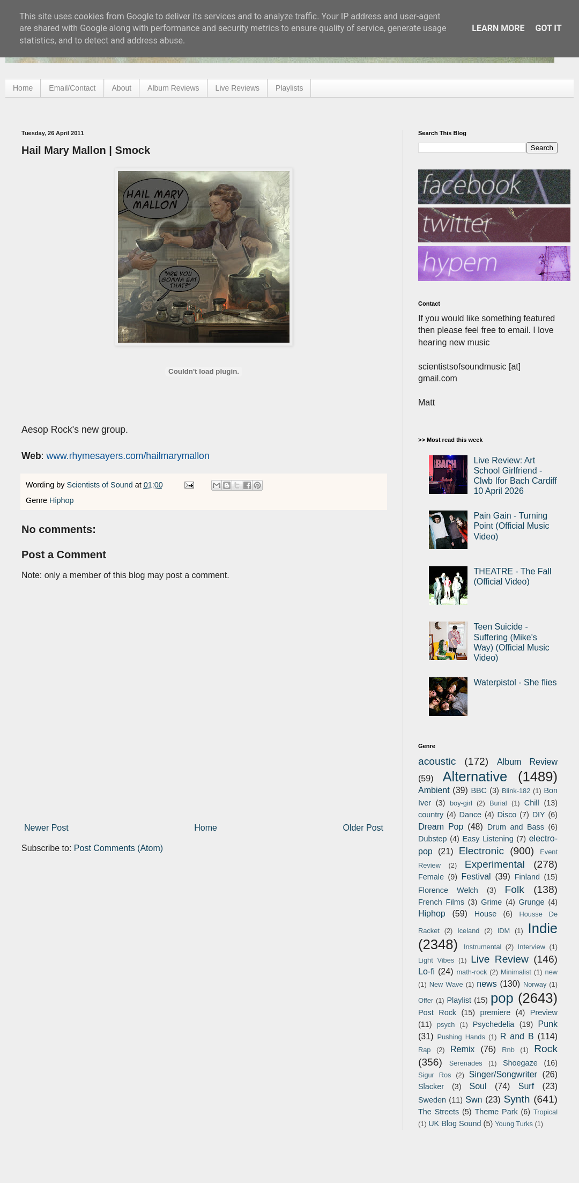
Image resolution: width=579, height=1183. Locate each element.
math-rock (471, 972)
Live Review (500, 959)
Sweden (432, 1100)
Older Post (363, 827)
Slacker (431, 1086)
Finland (527, 877)
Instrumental (482, 947)
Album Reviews (173, 88)
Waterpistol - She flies (514, 682)
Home (23, 88)
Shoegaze (520, 1063)
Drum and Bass (515, 827)
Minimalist (516, 972)
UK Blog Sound (454, 1123)
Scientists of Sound (101, 484)
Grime (491, 902)
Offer (425, 1000)
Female (431, 877)
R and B (517, 1036)
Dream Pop (440, 826)
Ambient (434, 790)
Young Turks (514, 1124)
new (551, 972)
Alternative (474, 776)
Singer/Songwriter (503, 1074)
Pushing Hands (461, 1037)
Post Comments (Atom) (118, 848)
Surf (526, 1086)
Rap (424, 1050)
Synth (516, 1099)
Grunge (532, 902)
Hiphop (61, 500)
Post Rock (437, 1012)
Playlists (289, 88)
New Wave (446, 984)
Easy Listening (488, 838)
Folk (514, 889)
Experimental (495, 864)
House (485, 914)
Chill (531, 802)
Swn (473, 1099)
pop (502, 997)
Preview (544, 1012)
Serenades (465, 1063)
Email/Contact (72, 88)
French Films (441, 902)
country (430, 814)
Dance (470, 814)
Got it (548, 28)
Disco (506, 814)
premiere (495, 1012)
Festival (476, 876)
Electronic (481, 850)
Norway (534, 984)
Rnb (508, 1050)
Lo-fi (426, 971)
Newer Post (46, 827)
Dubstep (432, 838)
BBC (479, 790)
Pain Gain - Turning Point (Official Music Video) (511, 526)
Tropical (545, 1112)
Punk (548, 1024)
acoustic (437, 761)
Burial (498, 803)
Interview (531, 947)
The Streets (438, 1111)
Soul (478, 1086)
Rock (546, 1048)
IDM (504, 931)
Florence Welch (448, 890)
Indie (543, 928)
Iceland (468, 931)
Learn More (498, 28)
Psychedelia (494, 1024)
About (122, 88)
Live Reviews (237, 88)
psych (446, 1025)
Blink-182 (516, 791)
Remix (462, 1049)
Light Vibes (436, 960)
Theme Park (496, 1111)
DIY (538, 814)
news (486, 983)
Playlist (459, 1000)
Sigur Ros (434, 1075)
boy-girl (461, 803)
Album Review (527, 761)
